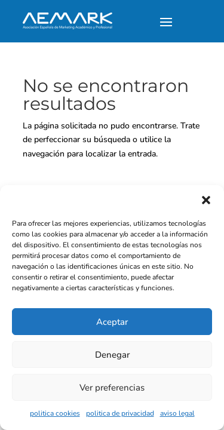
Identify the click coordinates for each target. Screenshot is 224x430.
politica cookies (55, 413)
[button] (206, 200)
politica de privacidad (120, 413)
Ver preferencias (112, 388)
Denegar (112, 355)
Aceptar (112, 322)
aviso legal (177, 413)
